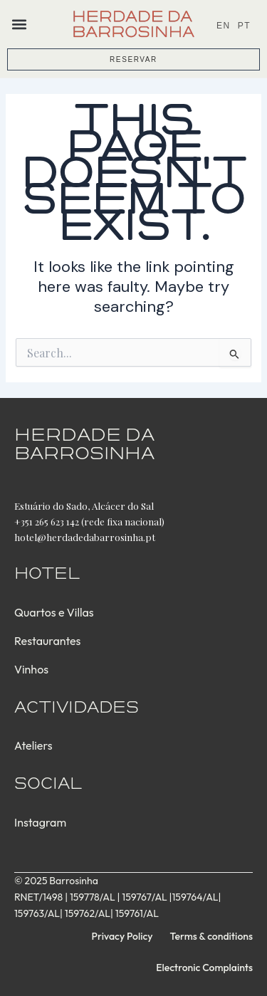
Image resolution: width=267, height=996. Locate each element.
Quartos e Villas (54, 612)
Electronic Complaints (204, 967)
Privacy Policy (122, 936)
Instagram (40, 822)
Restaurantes (47, 641)
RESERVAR (133, 59)
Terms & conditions (211, 936)
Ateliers (33, 745)
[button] (19, 24)
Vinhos (31, 669)
